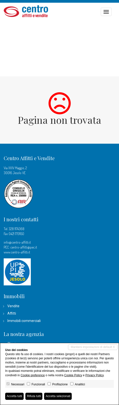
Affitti (11, 313)
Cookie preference (33, 375)
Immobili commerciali (24, 321)
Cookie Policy (73, 375)
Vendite (13, 306)
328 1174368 (16, 229)
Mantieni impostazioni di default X (93, 347)
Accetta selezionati (58, 396)
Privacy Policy (94, 375)
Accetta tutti (14, 396)
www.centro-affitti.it (17, 252)
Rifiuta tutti (34, 396)
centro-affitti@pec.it (23, 247)
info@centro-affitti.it (17, 242)
